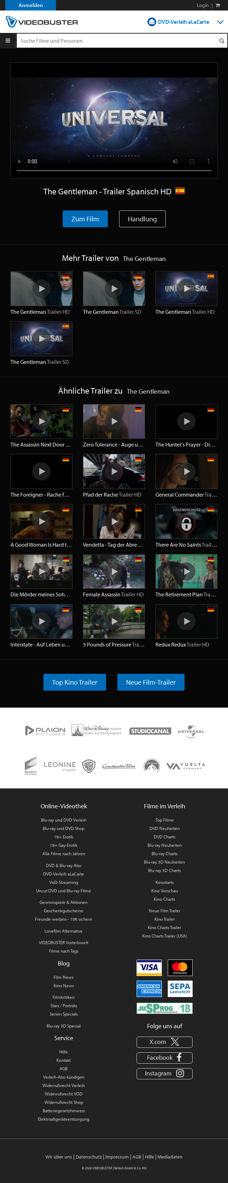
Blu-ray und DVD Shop (63, 828)
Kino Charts (164, 899)
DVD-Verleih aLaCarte (183, 21)
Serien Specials (64, 1014)
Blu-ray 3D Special (64, 1026)
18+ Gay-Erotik (63, 845)
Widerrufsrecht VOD (64, 1093)
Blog (64, 963)
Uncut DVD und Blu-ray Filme (63, 890)
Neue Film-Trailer (151, 682)
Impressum (117, 1157)
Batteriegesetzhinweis (64, 1110)
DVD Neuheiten (165, 828)
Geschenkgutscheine (63, 910)
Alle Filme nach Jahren (63, 853)
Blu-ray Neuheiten (164, 845)
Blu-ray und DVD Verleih (64, 820)
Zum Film (85, 218)
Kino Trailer (164, 919)
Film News (64, 977)
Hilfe (63, 1051)
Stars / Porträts (63, 1005)
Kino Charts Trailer (164, 927)
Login (203, 5)
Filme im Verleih (164, 806)
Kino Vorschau (164, 890)
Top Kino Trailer (74, 682)
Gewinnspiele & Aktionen (64, 902)
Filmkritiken (64, 997)
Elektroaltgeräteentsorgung (63, 1119)
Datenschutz (89, 1157)
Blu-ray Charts (165, 853)
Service (63, 1038)
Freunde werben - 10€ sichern (63, 919)
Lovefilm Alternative (63, 931)
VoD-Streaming (63, 882)
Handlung (142, 218)
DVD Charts (164, 836)
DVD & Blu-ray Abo (63, 865)
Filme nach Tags (63, 951)
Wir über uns (59, 1157)
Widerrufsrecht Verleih (63, 1085)
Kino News (64, 985)
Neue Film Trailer (164, 910)
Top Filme (165, 820)
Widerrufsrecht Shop (63, 1102)
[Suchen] (222, 41)
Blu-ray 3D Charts (164, 870)
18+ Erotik (63, 836)
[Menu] (8, 40)
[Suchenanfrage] (122, 41)
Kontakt (63, 1060)
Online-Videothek (64, 806)
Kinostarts (165, 882)
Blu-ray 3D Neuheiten (164, 862)
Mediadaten (170, 1157)
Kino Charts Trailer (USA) (164, 936)
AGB (64, 1068)
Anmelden (31, 5)
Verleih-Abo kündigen (63, 1077)
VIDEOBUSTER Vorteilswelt (63, 942)
